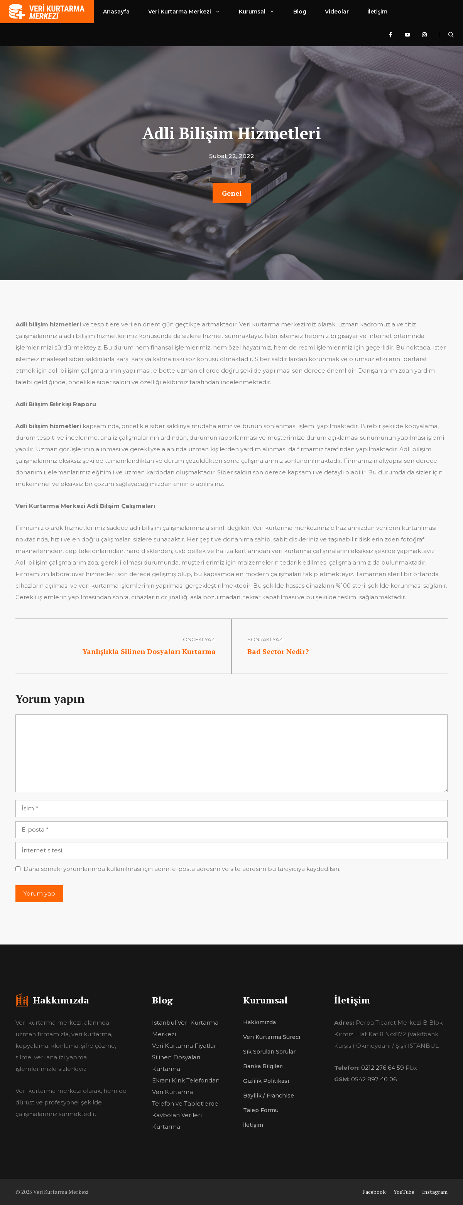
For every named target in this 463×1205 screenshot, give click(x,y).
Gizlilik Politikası (266, 1080)
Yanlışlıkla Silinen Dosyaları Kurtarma (149, 651)
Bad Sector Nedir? (278, 651)
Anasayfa (116, 11)
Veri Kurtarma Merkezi (189, 11)
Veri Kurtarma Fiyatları (185, 1045)
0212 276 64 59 (382, 1067)
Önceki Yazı (199, 639)
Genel (232, 193)
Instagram (435, 1191)
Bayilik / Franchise (268, 1095)
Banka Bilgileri (263, 1066)
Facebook (374, 1191)
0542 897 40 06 (374, 1079)
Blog (299, 11)
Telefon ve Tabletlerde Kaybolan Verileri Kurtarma (185, 1115)
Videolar (337, 11)
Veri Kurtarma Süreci (271, 1037)
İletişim (377, 11)
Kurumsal (261, 11)
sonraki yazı (265, 639)
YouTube (404, 1191)
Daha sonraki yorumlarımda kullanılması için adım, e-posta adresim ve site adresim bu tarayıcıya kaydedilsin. (182, 868)
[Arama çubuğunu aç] (451, 34)
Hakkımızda (259, 1022)
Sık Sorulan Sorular (269, 1051)
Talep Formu (261, 1110)
